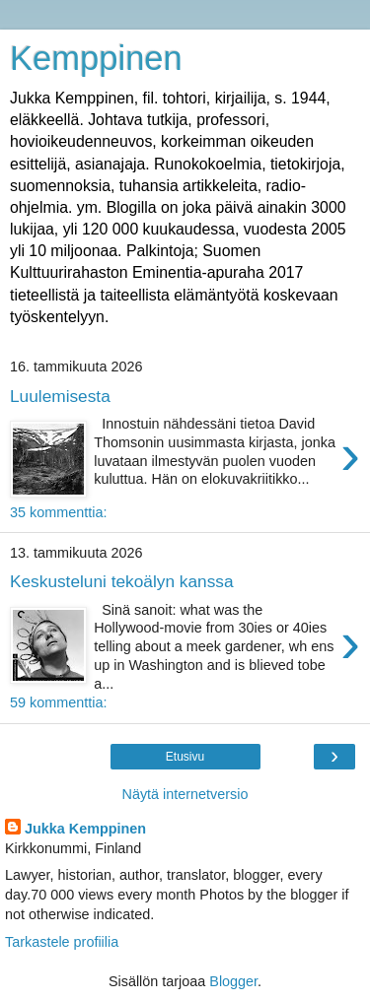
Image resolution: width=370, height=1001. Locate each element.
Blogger (233, 981)
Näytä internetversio (185, 794)
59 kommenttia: (58, 702)
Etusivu (185, 757)
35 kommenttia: (58, 512)
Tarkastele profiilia (61, 942)
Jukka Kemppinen (85, 828)
